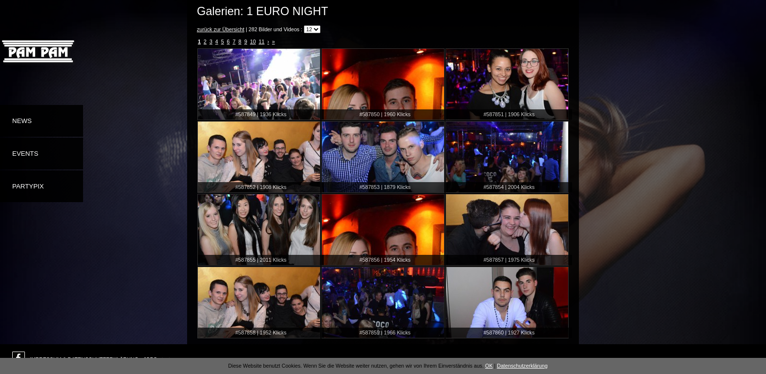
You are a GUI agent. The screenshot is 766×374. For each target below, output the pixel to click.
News (22, 121)
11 (262, 41)
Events (25, 153)
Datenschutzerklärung (522, 366)
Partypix (28, 186)
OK (488, 366)
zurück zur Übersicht (220, 29)
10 (253, 41)
